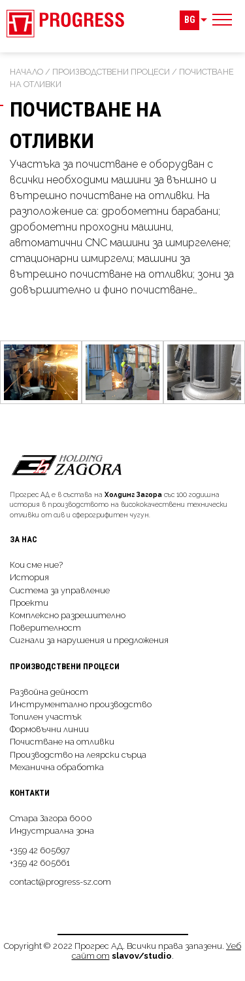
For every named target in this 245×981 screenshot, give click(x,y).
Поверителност (45, 628)
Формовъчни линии (49, 729)
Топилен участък (46, 717)
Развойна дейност (49, 692)
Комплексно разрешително (67, 615)
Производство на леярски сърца (78, 755)
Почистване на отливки (62, 742)
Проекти (29, 603)
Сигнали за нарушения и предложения (89, 640)
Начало (26, 72)
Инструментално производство (81, 704)
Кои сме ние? (36, 565)
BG (189, 20)
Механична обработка (57, 767)
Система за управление (60, 590)
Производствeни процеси (111, 72)
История (29, 577)
